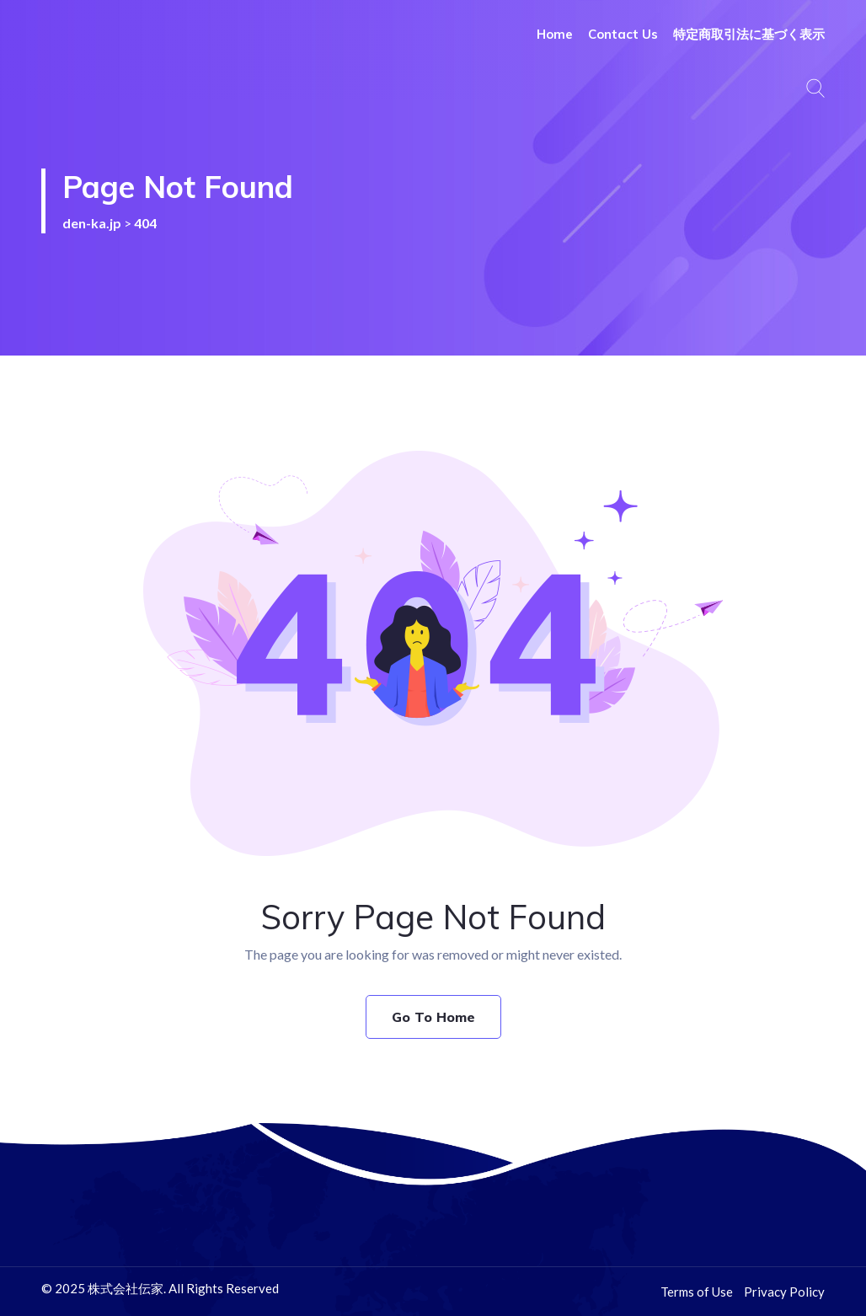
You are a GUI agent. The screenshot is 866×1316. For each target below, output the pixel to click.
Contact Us (623, 34)
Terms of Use (696, 1291)
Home (555, 34)
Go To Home (433, 1016)
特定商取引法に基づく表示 (749, 34)
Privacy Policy (784, 1291)
